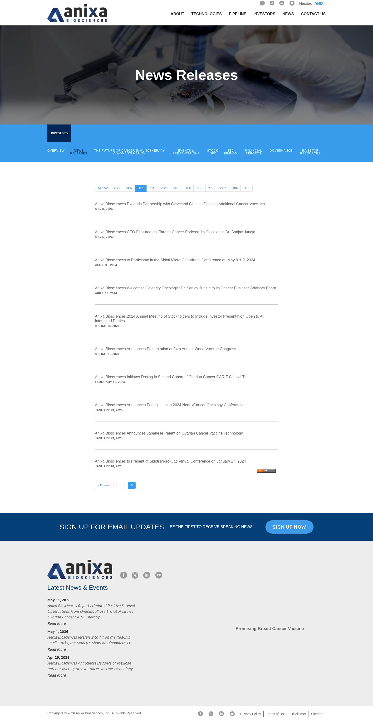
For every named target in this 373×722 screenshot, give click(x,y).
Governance (281, 150)
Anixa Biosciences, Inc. (93, 713)
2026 (117, 187)
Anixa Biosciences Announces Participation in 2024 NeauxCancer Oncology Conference (169, 405)
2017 (223, 187)
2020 (188, 187)
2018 (211, 187)
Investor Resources (310, 152)
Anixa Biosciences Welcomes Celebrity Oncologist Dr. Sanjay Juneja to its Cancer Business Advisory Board (185, 288)
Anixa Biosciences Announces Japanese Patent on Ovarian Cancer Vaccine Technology (169, 433)
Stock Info (212, 152)
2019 (199, 187)
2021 (176, 187)
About (177, 14)
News (288, 14)
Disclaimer (298, 714)
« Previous (104, 485)
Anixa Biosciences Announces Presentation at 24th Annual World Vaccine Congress (165, 349)
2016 (235, 187)
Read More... (58, 623)
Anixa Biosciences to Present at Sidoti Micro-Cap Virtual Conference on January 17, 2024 (170, 461)
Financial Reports (253, 152)
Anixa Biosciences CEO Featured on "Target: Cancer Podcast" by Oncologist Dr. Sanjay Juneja (175, 232)
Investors (264, 14)
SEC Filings (230, 152)
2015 (246, 187)
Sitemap (317, 714)
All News (103, 187)
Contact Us (313, 14)
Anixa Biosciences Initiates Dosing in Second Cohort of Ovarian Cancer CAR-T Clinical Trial (172, 377)
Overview (56, 150)
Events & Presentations (186, 152)
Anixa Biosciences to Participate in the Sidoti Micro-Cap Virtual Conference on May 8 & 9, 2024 (175, 260)
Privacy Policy (250, 714)
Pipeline (237, 14)
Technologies (206, 14)
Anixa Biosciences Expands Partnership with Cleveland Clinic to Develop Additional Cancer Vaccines (180, 204)
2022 (164, 187)
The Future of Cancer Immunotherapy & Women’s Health (129, 152)
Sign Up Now (289, 527)
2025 (129, 187)
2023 (152, 187)
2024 (140, 187)
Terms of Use (275, 714)
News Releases (78, 152)
